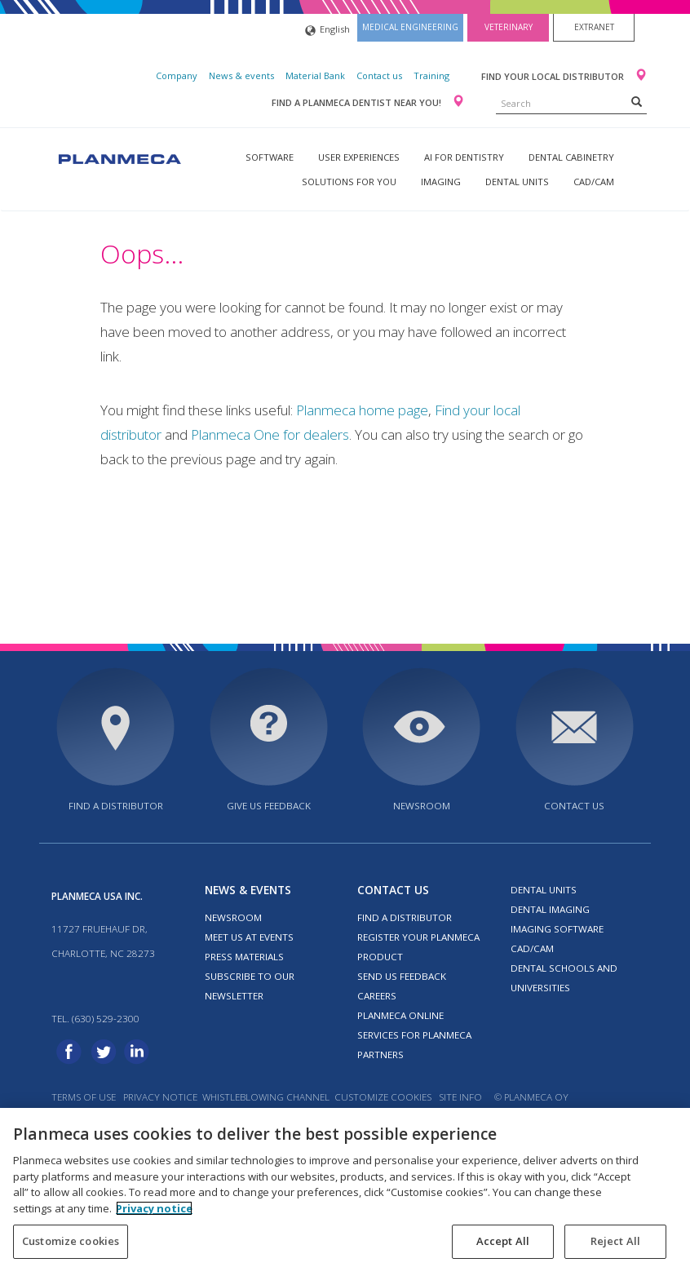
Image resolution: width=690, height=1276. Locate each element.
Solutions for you (349, 181)
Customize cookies (382, 1097)
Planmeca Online (400, 1015)
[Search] (636, 101)
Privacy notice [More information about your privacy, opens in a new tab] (154, 1208)
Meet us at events (249, 937)
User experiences (359, 157)
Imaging (441, 181)
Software (269, 157)
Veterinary (508, 27)
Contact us (379, 75)
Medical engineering (410, 27)
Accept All (502, 1241)
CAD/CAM (593, 181)
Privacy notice (160, 1097)
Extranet (594, 27)
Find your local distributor (553, 76)
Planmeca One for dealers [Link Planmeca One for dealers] (270, 434)
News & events (241, 75)
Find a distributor (116, 806)
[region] (345, 1192)
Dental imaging (550, 909)
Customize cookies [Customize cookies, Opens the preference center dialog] (70, 1241)
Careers (376, 996)
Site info (460, 1097)
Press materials (244, 956)
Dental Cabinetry (571, 157)
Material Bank (315, 75)
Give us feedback (269, 806)
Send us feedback (401, 976)
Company (176, 75)
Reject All (615, 1241)
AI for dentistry (464, 157)
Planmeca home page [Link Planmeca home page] (362, 410)
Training (431, 75)
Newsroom (421, 806)
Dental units (517, 181)
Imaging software (557, 929)
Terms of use (83, 1097)
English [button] (327, 30)
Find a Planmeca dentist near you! (358, 102)
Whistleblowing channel (266, 1097)
